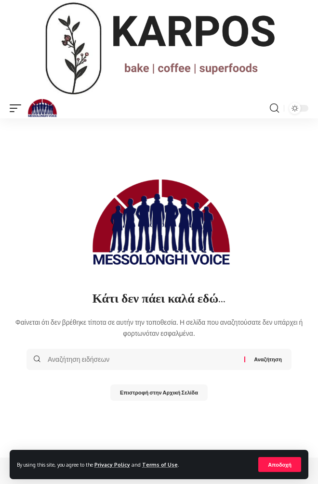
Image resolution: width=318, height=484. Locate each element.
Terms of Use (160, 464)
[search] (274, 108)
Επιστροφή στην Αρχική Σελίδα (159, 392)
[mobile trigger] (18, 108)
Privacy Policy (112, 464)
